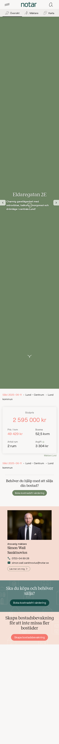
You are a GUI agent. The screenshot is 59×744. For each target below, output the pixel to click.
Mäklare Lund (50, 455)
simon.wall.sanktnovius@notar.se (19, 564)
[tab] (7, 4)
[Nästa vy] (56, 203)
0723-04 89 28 (18, 560)
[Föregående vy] (3, 203)
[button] (7, 5)
